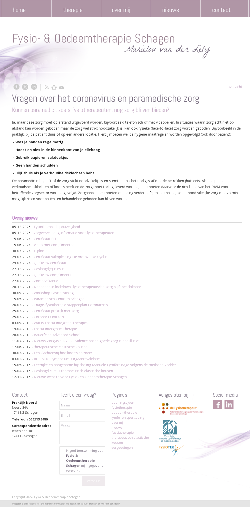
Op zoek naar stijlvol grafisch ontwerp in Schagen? (93, 503)
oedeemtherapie (124, 412)
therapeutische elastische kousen (61, 346)
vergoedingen (122, 447)
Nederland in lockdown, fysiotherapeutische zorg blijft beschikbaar (87, 286)
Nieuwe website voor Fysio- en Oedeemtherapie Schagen (80, 376)
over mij (118, 422)
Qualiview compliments (52, 274)
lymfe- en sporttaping (128, 417)
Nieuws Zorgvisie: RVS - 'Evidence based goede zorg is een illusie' (86, 340)
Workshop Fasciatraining (54, 292)
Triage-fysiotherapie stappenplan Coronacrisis (71, 304)
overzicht (235, 86)
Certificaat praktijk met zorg (56, 310)
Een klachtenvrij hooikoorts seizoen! (63, 352)
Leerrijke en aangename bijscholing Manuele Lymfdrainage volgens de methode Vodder (105, 364)
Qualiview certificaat (50, 262)
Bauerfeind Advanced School (57, 334)
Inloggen (17, 503)
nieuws (117, 427)
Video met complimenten (54, 244)
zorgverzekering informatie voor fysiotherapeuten (74, 232)
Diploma (41, 250)
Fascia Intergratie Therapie (55, 328)
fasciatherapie (123, 432)
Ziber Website (31, 503)
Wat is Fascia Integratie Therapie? (61, 322)
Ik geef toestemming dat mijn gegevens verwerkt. (84, 460)
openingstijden (123, 402)
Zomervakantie (46, 280)
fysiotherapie (122, 407)
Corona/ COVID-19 (49, 316)
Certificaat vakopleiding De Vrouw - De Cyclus (71, 256)
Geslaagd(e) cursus (49, 268)
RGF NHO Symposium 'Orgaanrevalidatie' (67, 358)
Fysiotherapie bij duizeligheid (57, 226)
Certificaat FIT (45, 238)
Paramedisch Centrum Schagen (59, 298)
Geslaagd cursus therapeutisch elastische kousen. (74, 370)
